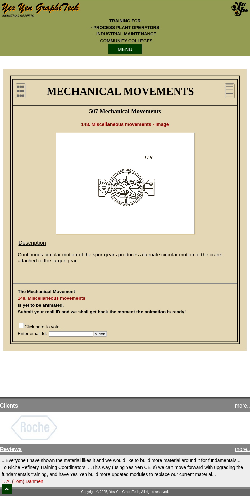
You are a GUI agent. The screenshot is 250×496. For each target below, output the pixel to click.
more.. (242, 406)
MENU (125, 49)
